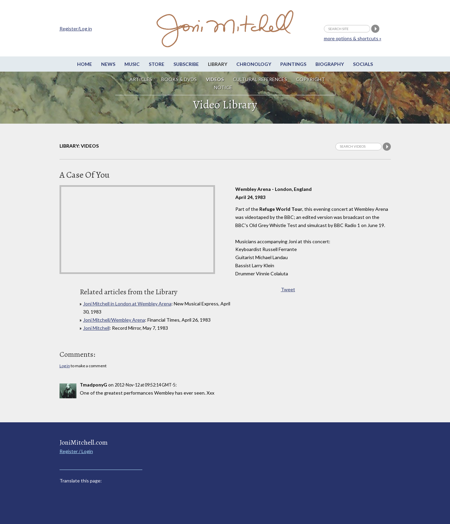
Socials (363, 64)
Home (84, 64)
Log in (65, 365)
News (108, 64)
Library (217, 64)
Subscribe (186, 64)
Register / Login (76, 451)
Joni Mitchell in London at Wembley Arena (127, 303)
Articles (140, 79)
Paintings (293, 64)
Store (156, 64)
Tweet (288, 289)
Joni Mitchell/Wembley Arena (114, 320)
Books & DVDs (179, 79)
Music (132, 64)
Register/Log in (76, 28)
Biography (329, 64)
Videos (215, 79)
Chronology (253, 64)
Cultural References (260, 79)
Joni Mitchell (96, 328)
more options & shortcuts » (352, 38)
